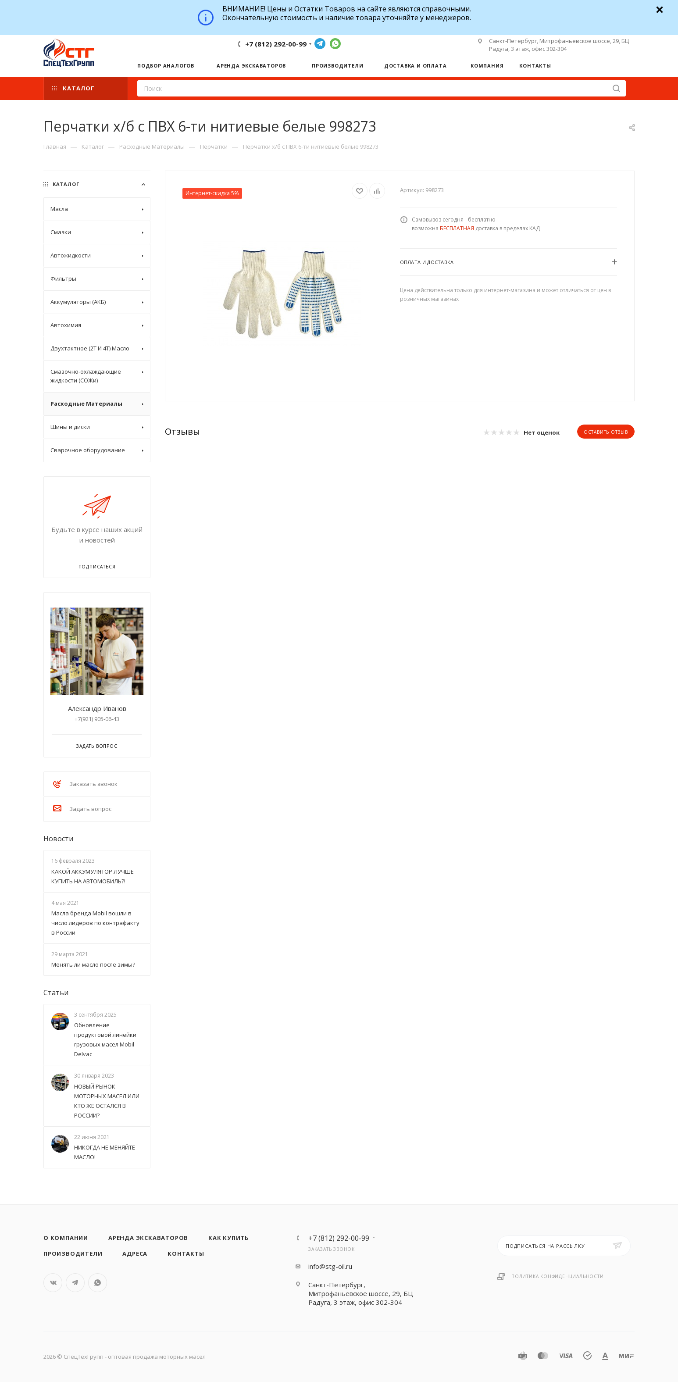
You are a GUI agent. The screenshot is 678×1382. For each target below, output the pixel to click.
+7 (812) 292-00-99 (276, 43)
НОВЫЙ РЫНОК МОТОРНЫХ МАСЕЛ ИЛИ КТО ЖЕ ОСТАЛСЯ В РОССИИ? (106, 1100)
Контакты (186, 1253)
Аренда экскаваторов (148, 1238)
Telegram (319, 43)
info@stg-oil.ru (330, 1266)
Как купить (228, 1238)
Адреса (134, 1253)
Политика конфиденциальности (557, 1276)
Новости (58, 838)
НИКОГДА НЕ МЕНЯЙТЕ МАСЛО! (104, 1152)
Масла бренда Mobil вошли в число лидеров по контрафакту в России (95, 922)
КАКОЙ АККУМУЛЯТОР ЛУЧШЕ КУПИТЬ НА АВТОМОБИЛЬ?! (92, 876)
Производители (72, 1253)
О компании (65, 1238)
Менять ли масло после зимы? (93, 964)
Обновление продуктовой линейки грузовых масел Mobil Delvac (105, 1039)
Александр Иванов (97, 708)
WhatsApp (335, 43)
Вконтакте (52, 1282)
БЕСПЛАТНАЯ (457, 228)
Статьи (55, 992)
